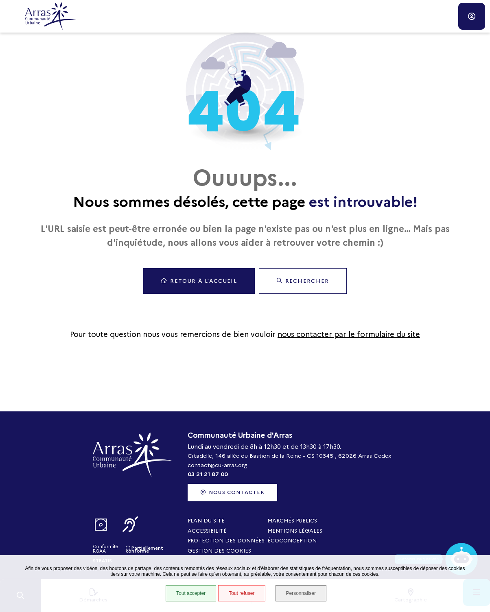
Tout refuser (241, 593)
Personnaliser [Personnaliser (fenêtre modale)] (301, 593)
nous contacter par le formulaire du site (349, 334)
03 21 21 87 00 (208, 474)
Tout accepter (191, 593)
